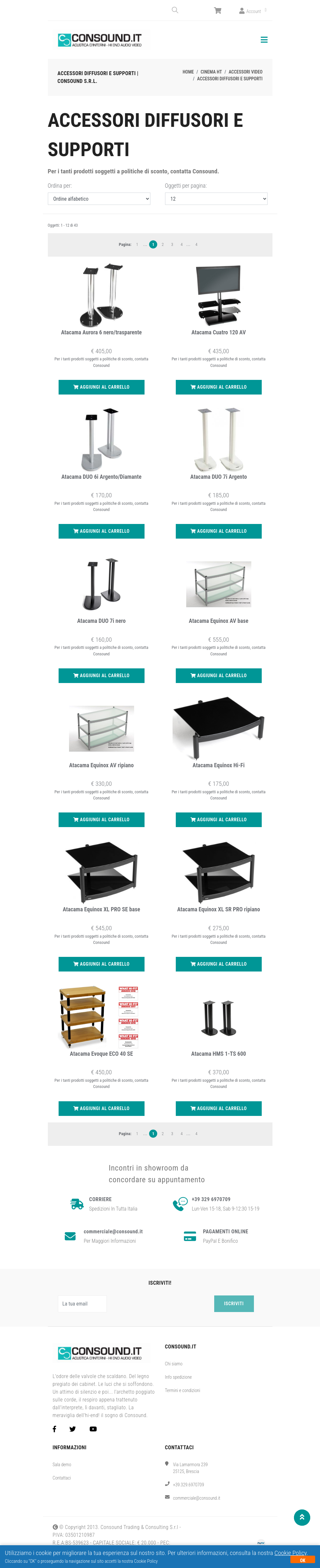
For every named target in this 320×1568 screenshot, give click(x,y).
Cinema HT (211, 70)
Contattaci (62, 1477)
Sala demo (62, 1463)
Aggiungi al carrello (101, 385)
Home (188, 70)
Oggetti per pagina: (186, 184)
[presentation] (161, 1302)
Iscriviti (234, 1302)
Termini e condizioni (183, 1389)
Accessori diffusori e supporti (230, 77)
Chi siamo (174, 1362)
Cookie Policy (290, 1553)
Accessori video (245, 70)
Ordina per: (60, 184)
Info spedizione (178, 1375)
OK (302, 1560)
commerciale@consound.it (196, 1497)
